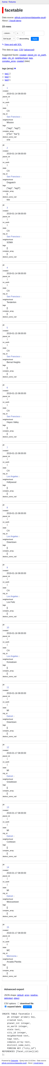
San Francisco (13, 117)
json (16, 50)
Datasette (14, 1061)
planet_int (32, 55)
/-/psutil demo (15, 21)
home (4, 2)
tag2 (7, 77)
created (22, 55)
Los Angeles (12, 476)
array (27, 995)
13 (8, 807)
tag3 (7, 80)
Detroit (10, 716)
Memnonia (11, 956)
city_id (11, 58)
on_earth (42, 55)
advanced (29, 50)
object (16, 998)
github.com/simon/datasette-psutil (30, 17)
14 (8, 867)
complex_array (9, 61)
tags (31, 58)
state (4, 58)
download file (26, 1003)
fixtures (12, 2)
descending (23, 39)
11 (8, 687)
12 (8, 747)
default (20, 995)
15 (8, 927)
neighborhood (21, 58)
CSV (21, 50)
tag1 (7, 74)
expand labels (13, 1007)
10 (8, 627)
